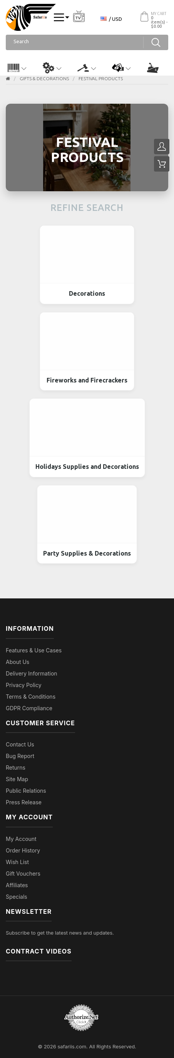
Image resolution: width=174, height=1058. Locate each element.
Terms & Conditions (30, 696)
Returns (15, 767)
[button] (17, 68)
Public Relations (26, 790)
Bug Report (20, 756)
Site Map (17, 779)
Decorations (87, 293)
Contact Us (20, 744)
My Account (21, 839)
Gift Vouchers (23, 873)
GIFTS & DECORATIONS (44, 78)
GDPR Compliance (29, 708)
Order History (23, 850)
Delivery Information (31, 673)
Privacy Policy (24, 685)
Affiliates (17, 885)
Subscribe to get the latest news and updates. (60, 933)
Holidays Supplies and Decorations (87, 466)
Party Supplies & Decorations (87, 553)
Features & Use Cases (34, 650)
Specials (16, 896)
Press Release (24, 802)
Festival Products (101, 78)
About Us (17, 662)
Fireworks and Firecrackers (87, 380)
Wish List (17, 862)
